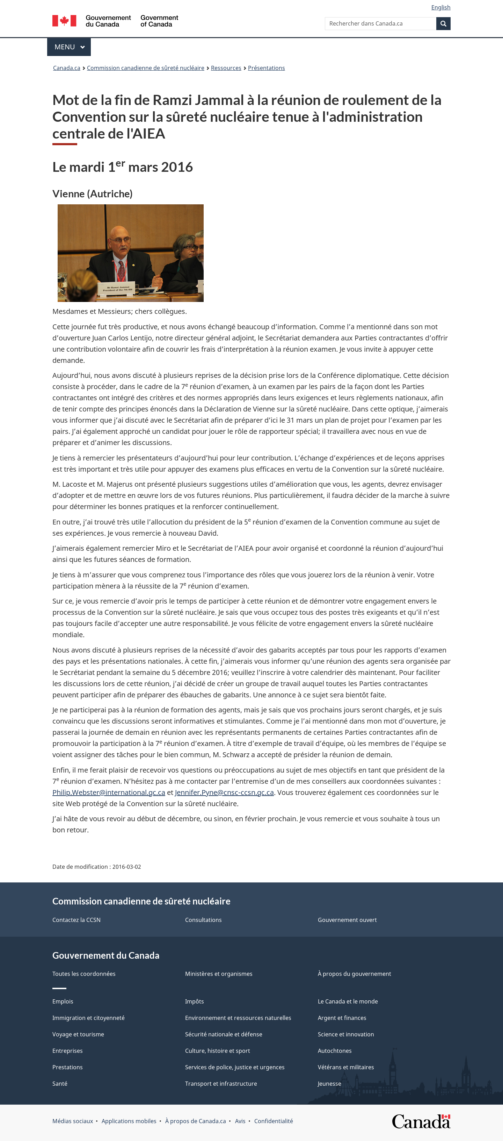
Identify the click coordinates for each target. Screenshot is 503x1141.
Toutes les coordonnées (84, 974)
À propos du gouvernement (354, 974)
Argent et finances (342, 1018)
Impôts (194, 1001)
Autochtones (335, 1051)
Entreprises (67, 1051)
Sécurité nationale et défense (223, 1034)
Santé (59, 1083)
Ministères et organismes (219, 974)
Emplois (62, 1001)
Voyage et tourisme (78, 1034)
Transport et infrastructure (221, 1083)
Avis (240, 1121)
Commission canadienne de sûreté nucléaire (145, 68)
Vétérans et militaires (346, 1067)
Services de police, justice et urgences (235, 1067)
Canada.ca (66, 68)
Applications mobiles (129, 1121)
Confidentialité (273, 1121)
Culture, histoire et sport (217, 1051)
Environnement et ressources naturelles (238, 1018)
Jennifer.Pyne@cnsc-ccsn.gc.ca (224, 792)
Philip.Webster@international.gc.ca (108, 792)
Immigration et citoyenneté (88, 1018)
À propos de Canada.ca (195, 1121)
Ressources (226, 68)
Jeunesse (329, 1083)
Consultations (203, 920)
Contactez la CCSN (76, 920)
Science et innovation (346, 1034)
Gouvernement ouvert (347, 920)
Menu (72, 46)
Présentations (266, 68)
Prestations (67, 1067)
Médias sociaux (72, 1121)
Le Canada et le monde (348, 1001)
